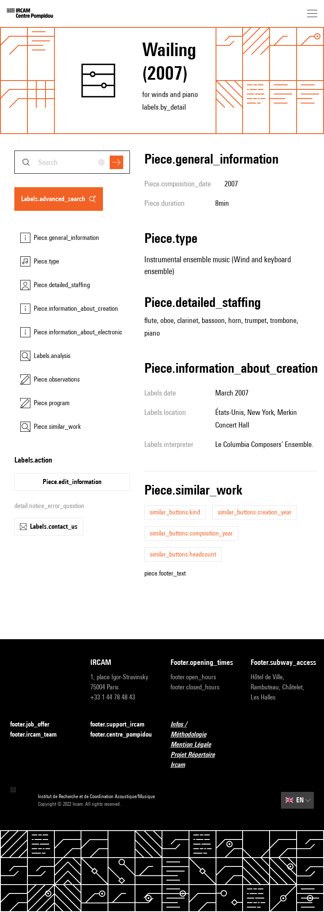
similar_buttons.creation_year (255, 512)
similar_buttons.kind (175, 512)
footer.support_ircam (122, 724)
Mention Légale (195, 744)
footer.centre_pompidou (121, 734)
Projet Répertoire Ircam (202, 760)
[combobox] (72, 162)
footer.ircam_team (38, 734)
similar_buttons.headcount (183, 554)
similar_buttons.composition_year (191, 533)
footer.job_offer (34, 724)
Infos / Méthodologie (202, 729)
